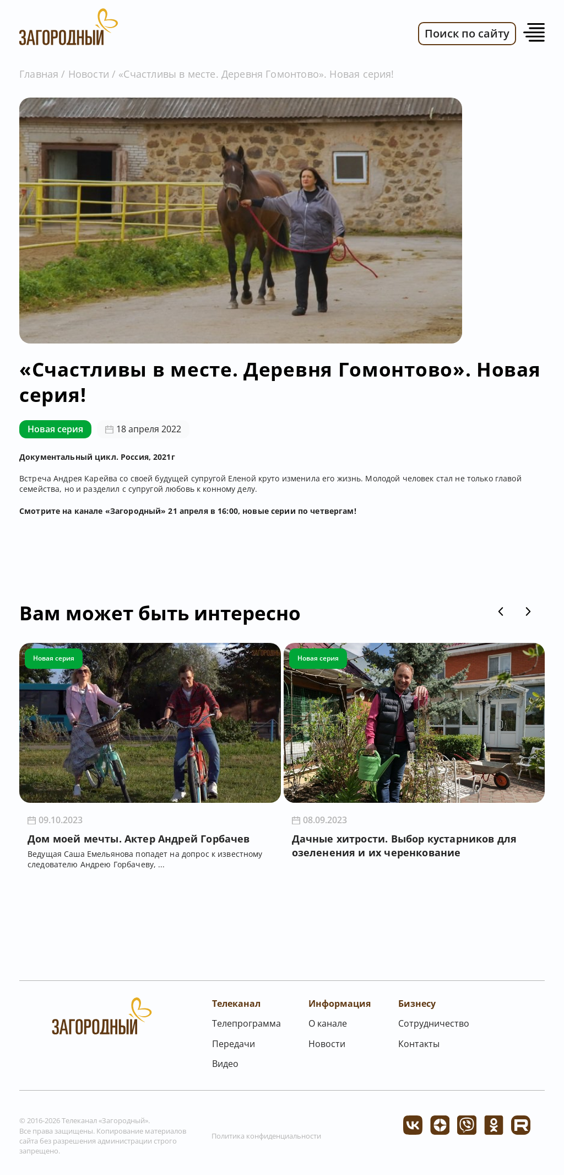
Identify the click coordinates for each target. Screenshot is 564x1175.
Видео (225, 1064)
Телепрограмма (246, 1023)
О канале (327, 1023)
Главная (38, 74)
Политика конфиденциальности (266, 1136)
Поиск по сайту (467, 33)
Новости (88, 74)
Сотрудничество (433, 1023)
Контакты (419, 1044)
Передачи (233, 1044)
